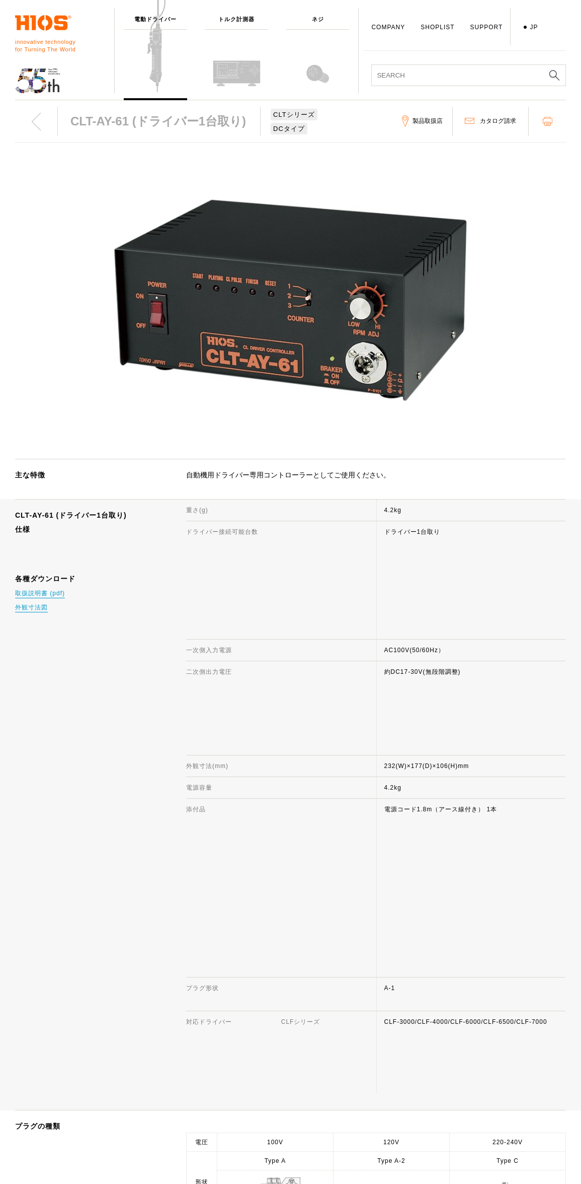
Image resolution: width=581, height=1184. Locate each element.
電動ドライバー (152, 1032)
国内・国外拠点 (263, 1105)
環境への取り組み (266, 1163)
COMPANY (388, 27)
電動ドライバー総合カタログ (509, 1061)
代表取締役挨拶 (263, 1061)
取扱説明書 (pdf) (40, 593)
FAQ (360, 1061)
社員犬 (250, 1120)
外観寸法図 (31, 607)
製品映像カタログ (493, 1076)
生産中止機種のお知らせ (390, 1076)
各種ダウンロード (380, 1105)
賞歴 (247, 1090)
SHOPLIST (437, 27)
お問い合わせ (373, 1047)
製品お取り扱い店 (380, 1090)
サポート (367, 1032)
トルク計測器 (149, 1047)
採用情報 (253, 1149)
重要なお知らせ (490, 1090)
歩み (247, 1076)
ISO (246, 1134)
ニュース (480, 1047)
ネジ (135, 1061)
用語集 (363, 1120)
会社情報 (253, 1032)
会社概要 (253, 1047)
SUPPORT (486, 27)
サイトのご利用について (503, 1032)
